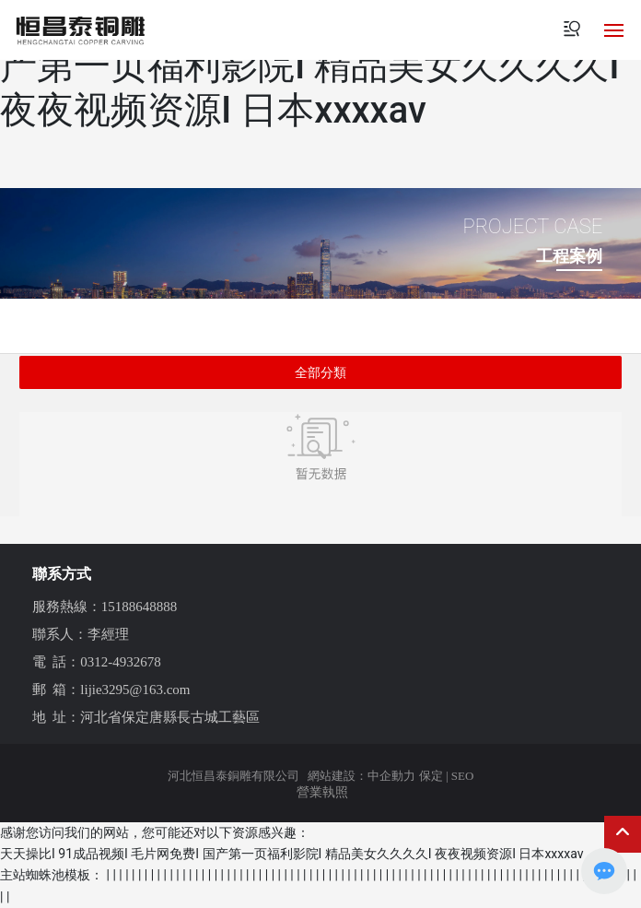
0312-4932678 (120, 661)
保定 (431, 776)
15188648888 (139, 606)
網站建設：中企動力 (361, 776)
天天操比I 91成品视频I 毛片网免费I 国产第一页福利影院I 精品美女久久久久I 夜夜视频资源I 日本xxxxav (310, 66)
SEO (462, 776)
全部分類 (320, 372)
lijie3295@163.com (135, 689)
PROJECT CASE (533, 226)
